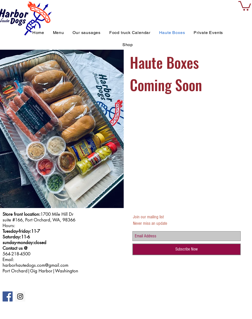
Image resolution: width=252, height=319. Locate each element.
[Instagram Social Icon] (20, 296)
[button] (244, 5)
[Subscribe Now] (186, 249)
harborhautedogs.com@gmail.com (35, 265)
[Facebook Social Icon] (8, 296)
